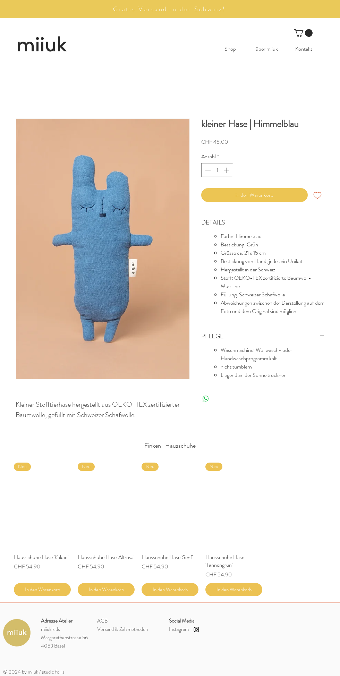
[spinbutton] (217, 170)
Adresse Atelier (57, 621)
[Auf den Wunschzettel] (317, 195)
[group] (170, 529)
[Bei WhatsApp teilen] (206, 399)
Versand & (122, 629)
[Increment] (227, 170)
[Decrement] (207, 170)
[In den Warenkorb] (42, 590)
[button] (303, 33)
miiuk (42, 44)
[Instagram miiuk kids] (196, 629)
